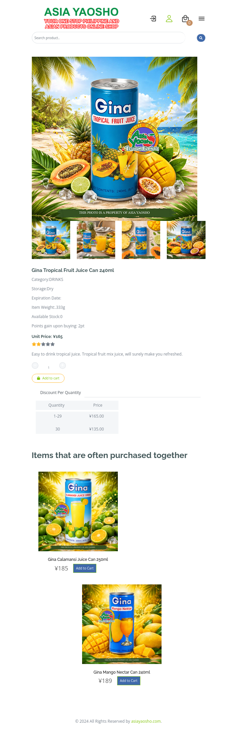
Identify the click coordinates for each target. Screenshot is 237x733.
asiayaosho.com (146, 721)
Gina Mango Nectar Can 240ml (122, 672)
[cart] (185, 19)
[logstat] (153, 19)
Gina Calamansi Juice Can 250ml (78, 559)
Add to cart (48, 378)
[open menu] (202, 19)
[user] (169, 19)
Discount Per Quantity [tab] (60, 392)
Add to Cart (85, 568)
